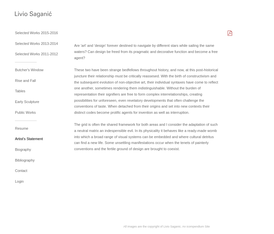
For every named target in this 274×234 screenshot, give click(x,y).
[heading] (31, 15)
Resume (21, 128)
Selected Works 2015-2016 (36, 33)
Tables (20, 91)
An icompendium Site (196, 226)
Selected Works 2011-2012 (36, 54)
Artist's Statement (29, 139)
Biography (23, 149)
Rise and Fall (25, 81)
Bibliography (25, 160)
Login (19, 181)
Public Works (25, 112)
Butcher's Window (29, 70)
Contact (21, 171)
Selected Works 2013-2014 (36, 44)
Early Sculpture (27, 102)
